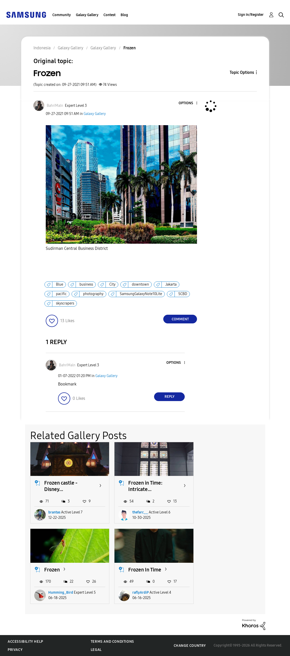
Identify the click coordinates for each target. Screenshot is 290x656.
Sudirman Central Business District (77, 248)
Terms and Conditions (112, 641)
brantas (54, 512)
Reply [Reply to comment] (170, 396)
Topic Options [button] (242, 72)
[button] (188, 103)
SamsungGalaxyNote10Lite (141, 294)
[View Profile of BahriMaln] (55, 105)
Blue (59, 284)
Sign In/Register (251, 15)
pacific (61, 294)
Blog (124, 15)
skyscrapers (65, 303)
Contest (109, 15)
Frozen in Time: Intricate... (145, 486)
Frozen (220, 483)
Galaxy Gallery (87, 15)
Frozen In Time (60, 570)
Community (61, 15)
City (112, 284)
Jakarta (171, 284)
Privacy (15, 650)
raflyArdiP (56, 592)
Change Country (190, 645)
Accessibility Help (25, 641)
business (86, 284)
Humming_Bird (229, 512)
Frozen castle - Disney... (60, 486)
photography (93, 294)
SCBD (182, 294)
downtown (140, 284)
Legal (96, 650)
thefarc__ (140, 512)
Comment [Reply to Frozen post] (180, 319)
